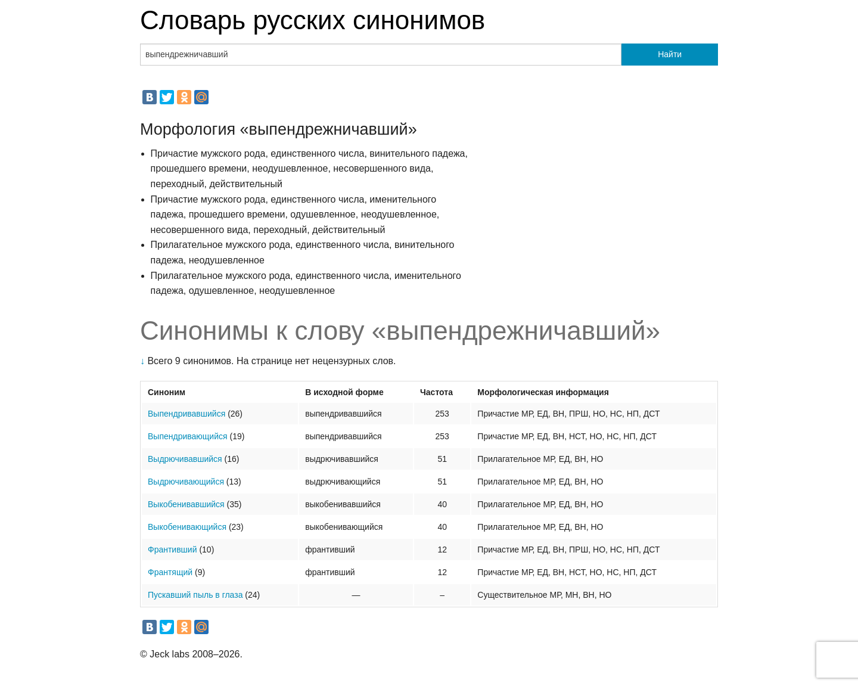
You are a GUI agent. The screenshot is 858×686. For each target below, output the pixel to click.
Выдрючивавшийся (185, 459)
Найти (670, 54)
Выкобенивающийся (187, 527)
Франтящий (170, 572)
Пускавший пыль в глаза (195, 595)
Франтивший (172, 549)
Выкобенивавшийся (186, 504)
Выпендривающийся (188, 436)
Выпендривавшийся (186, 413)
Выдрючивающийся (186, 481)
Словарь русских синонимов (312, 20)
